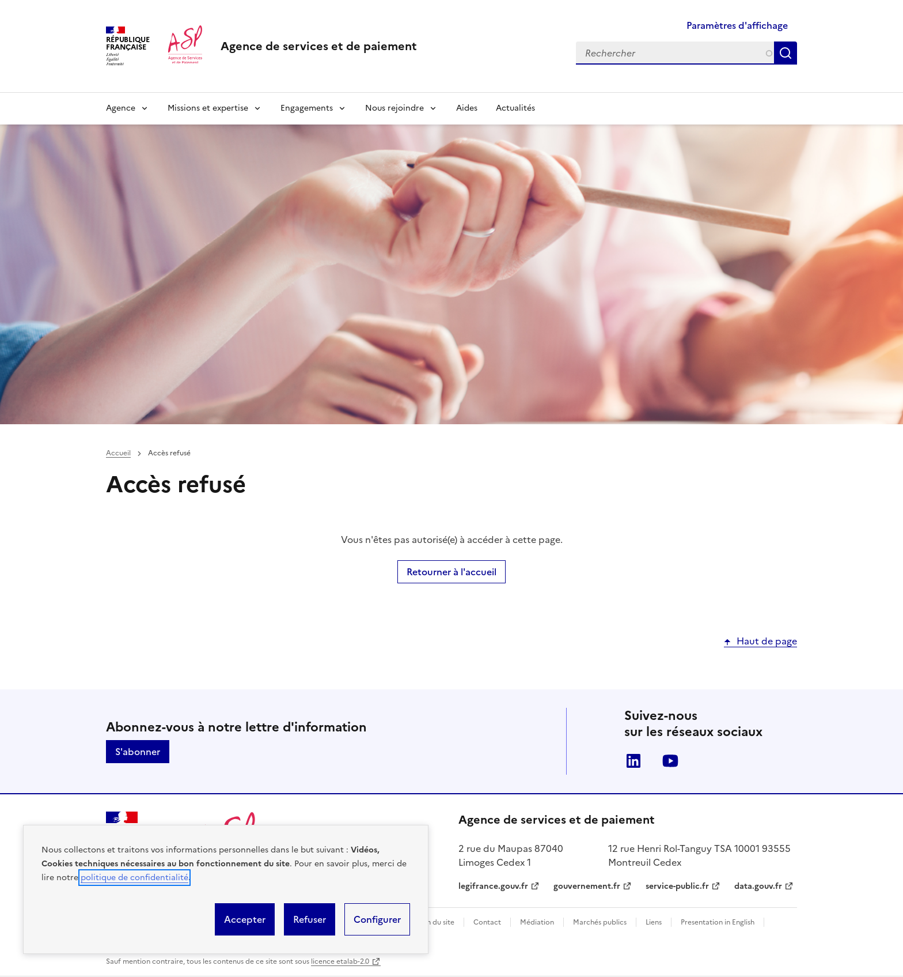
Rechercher (788, 53)
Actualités (515, 108)
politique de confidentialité (134, 878)
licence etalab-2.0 (340, 961)
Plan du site (435, 922)
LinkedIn (633, 761)
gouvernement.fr (586, 886)
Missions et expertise (208, 108)
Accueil (118, 453)
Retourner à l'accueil (451, 572)
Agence (120, 108)
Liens (654, 922)
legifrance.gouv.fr (493, 886)
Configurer (377, 919)
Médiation (537, 922)
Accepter (244, 919)
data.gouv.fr (758, 886)
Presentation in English (717, 922)
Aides (466, 108)
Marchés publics (600, 922)
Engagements (306, 108)
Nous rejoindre (394, 108)
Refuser (309, 919)
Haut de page (767, 641)
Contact (487, 922)
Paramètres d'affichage (737, 25)
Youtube (670, 761)
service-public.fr (677, 886)
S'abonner (137, 752)
